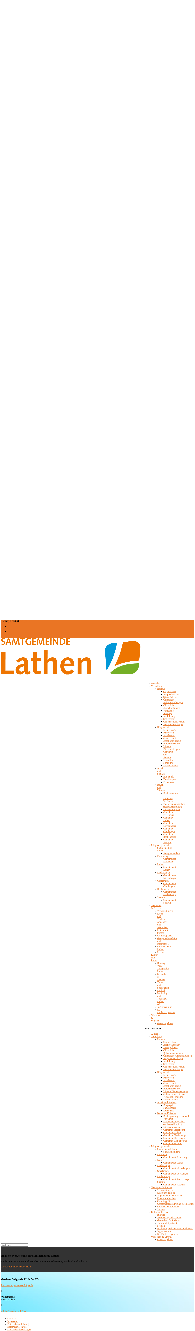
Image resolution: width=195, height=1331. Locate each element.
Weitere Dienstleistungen (171, 747)
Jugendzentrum (164, 1007)
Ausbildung (169, 716)
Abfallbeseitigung (172, 741)
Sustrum (161, 897)
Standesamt (169, 735)
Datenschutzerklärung (18, 1324)
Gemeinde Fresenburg (168, 813)
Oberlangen (163, 880)
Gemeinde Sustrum (168, 841)
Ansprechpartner (171, 694)
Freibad (161, 990)
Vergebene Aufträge (168, 712)
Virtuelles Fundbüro (168, 761)
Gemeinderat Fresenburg (169, 860)
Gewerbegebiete (165, 1023)
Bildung (161, 963)
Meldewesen (169, 730)
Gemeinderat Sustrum (169, 901)
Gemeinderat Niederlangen (169, 876)
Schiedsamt (169, 719)
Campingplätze (164, 935)
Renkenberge (163, 889)
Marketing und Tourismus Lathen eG (162, 998)
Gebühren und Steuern (174, 1094)
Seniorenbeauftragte (173, 724)
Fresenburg (162, 856)
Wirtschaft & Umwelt (156, 1018)
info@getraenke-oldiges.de (14, 1311)
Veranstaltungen (165, 911)
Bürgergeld (168, 776)
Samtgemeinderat (171, 853)
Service (161, 952)
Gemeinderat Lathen (169, 868)
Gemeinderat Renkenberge (169, 893)
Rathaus (161, 688)
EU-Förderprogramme (166, 1011)
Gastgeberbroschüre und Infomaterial (175, 1204)
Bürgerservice (164, 727)
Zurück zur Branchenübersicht (16, 1266)
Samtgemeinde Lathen (168, 1149)
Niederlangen (163, 872)
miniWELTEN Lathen (168, 1206)
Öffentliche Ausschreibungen (171, 706)
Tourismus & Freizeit (156, 906)
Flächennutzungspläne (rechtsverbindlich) (174, 805)
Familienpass (169, 779)
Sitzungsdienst (170, 697)
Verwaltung (156, 686)
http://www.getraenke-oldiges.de (17, 1285)
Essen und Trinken (166, 1193)
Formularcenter (170, 765)
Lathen (160, 864)
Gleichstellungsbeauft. (174, 721)
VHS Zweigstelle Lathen (163, 968)
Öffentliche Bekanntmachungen (173, 701)
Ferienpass (168, 782)
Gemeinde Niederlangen (169, 824)
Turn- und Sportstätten (168, 1223)
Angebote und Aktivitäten (169, 1195)
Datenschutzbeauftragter (19, 1329)
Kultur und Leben (154, 958)
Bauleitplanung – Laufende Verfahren (170, 797)
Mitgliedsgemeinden (161, 1146)
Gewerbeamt (169, 738)
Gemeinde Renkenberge (169, 835)
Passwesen (168, 732)
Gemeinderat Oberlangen (169, 885)
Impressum (12, 1321)
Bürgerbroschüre (171, 743)
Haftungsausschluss (17, 1327)
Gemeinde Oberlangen (169, 830)
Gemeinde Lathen (168, 819)
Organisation (169, 691)
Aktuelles (155, 1033)
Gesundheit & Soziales (168, 1220)
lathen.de (11, 1318)
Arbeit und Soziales (166, 1102)
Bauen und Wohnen (166, 1113)
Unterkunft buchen (162, 931)
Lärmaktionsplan (171, 809)
